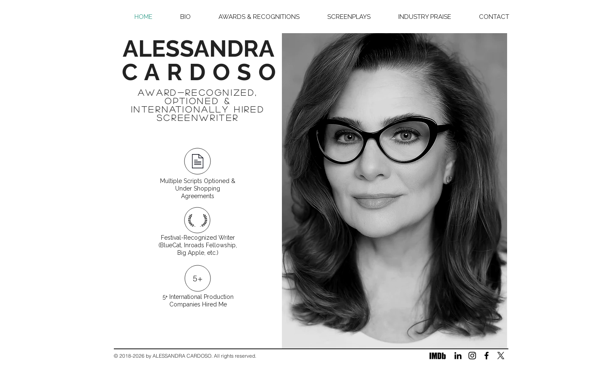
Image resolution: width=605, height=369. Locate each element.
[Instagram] (472, 356)
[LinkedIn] (458, 356)
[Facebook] (486, 356)
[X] (501, 356)
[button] (348, 17)
